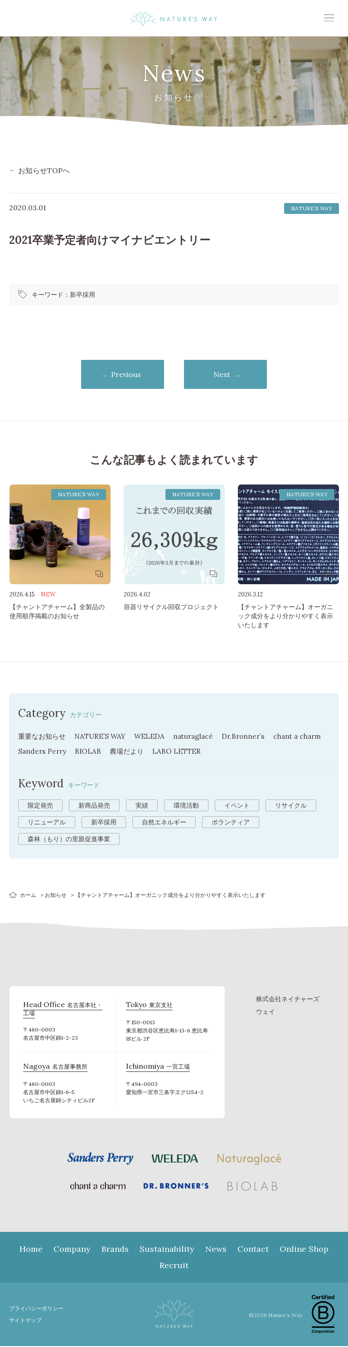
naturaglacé (200, 737)
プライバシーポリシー (38, 1309)
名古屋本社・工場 (65, 1006)
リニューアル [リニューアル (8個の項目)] (47, 823)
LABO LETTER (212, 752)
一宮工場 (156, 1068)
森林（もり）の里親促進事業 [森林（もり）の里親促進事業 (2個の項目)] (69, 840)
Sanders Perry (74, 752)
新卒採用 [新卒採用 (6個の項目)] (103, 823)
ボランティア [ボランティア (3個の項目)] (231, 823)
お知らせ (56, 895)
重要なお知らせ (43, 737)
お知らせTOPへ (44, 170)
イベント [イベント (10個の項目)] (237, 806)
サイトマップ (26, 1321)
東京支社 (147, 1006)
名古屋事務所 (52, 1068)
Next (226, 375)
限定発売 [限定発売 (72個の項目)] (40, 806)
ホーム (28, 895)
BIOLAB (121, 752)
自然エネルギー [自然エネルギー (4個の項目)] (164, 823)
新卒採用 (82, 295)
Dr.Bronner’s (252, 737)
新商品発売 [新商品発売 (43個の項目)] (94, 806)
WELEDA (155, 737)
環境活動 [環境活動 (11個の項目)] (186, 806)
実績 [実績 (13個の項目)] (141, 806)
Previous (122, 375)
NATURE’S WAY (104, 737)
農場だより (161, 752)
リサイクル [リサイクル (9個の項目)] (291, 806)
